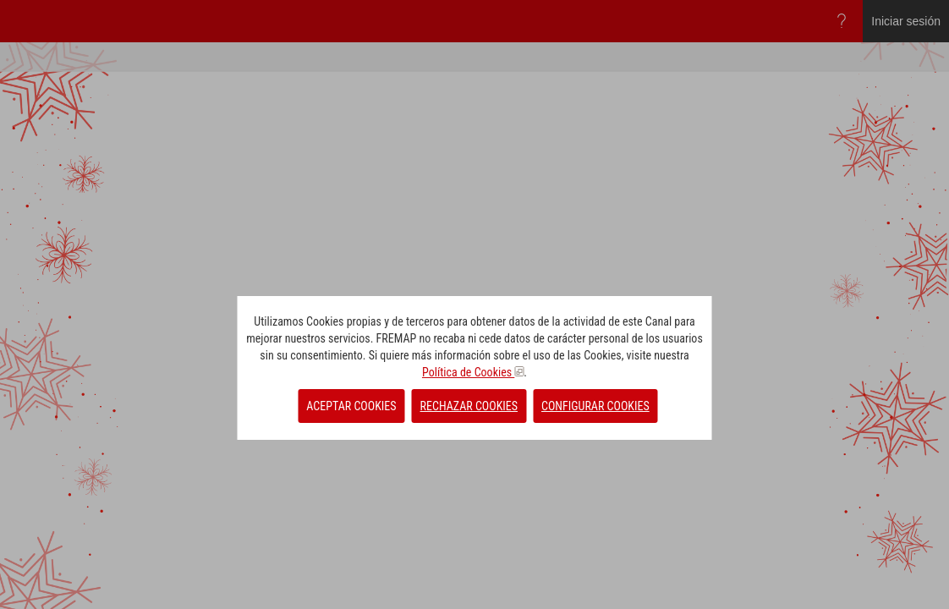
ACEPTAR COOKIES (351, 406)
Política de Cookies (473, 372)
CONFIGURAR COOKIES (595, 406)
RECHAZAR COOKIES (469, 406)
